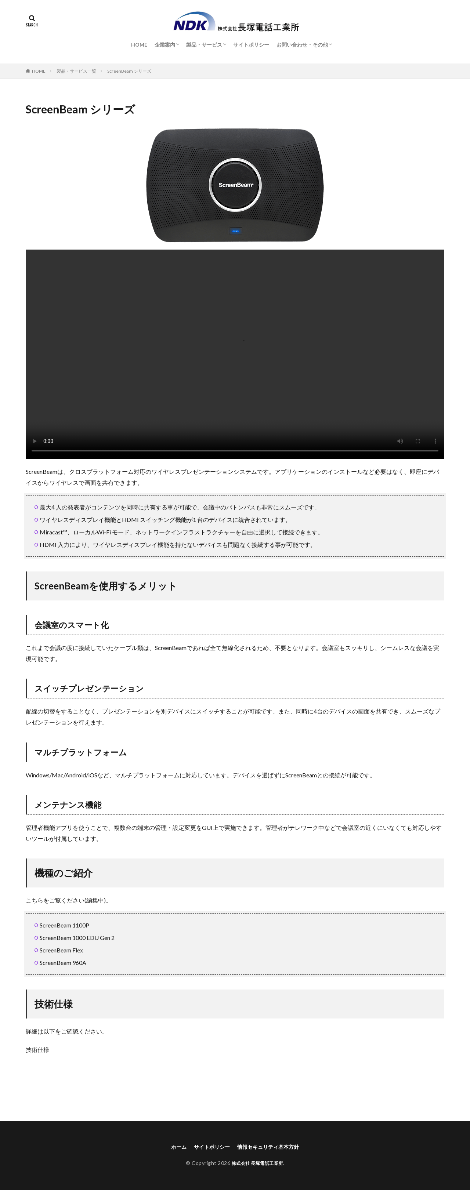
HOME (139, 44)
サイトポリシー (251, 44)
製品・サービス (204, 44)
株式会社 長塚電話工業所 (257, 1164)
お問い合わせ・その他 (302, 44)
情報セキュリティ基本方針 (271, 1147)
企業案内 (165, 44)
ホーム (172, 1147)
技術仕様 (37, 1049)
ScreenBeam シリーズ (129, 71)
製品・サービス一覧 (76, 71)
